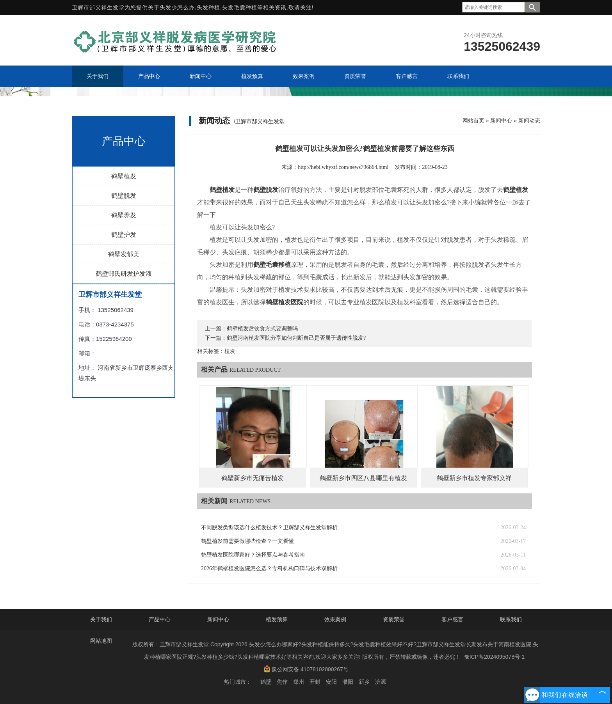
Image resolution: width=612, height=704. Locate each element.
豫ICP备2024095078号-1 (494, 657)
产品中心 (160, 619)
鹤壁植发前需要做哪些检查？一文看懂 (247, 541)
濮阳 (347, 682)
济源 (380, 682)
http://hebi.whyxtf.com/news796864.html (343, 167)
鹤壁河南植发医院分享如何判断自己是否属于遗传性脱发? (296, 338)
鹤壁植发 (123, 176)
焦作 (282, 682)
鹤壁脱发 (123, 195)
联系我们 (511, 619)
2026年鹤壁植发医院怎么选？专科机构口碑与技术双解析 (269, 568)
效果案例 (335, 619)
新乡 (364, 682)
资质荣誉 (394, 619)
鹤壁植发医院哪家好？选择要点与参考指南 (253, 555)
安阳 (331, 682)
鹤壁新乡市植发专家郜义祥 (474, 478)
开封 (315, 682)
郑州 (298, 682)
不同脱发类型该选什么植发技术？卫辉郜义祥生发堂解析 (269, 527)
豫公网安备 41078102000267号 (306, 668)
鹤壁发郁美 (123, 254)
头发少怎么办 (177, 7)
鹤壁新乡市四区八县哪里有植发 (363, 478)
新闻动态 (529, 120)
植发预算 (277, 619)
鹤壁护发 (123, 234)
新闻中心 (501, 120)
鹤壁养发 (123, 215)
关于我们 (101, 619)
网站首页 (473, 120)
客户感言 (452, 619)
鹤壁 (265, 682)
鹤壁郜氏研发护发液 (124, 273)
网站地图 (101, 641)
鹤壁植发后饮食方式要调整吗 (262, 329)
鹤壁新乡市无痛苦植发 (252, 478)
